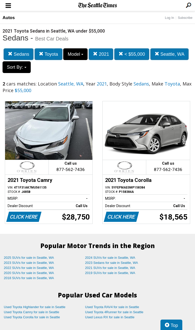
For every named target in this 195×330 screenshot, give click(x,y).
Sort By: (16, 67)
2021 (101, 54)
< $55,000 (132, 54)
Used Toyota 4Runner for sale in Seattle (114, 312)
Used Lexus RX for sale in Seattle (109, 317)
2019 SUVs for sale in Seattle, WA (110, 273)
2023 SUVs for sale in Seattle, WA (29, 263)
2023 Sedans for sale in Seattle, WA (111, 263)
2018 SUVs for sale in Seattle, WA (29, 278)
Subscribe (185, 18)
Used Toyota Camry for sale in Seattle (31, 312)
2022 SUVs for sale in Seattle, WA (29, 268)
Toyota (48, 54)
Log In (169, 18)
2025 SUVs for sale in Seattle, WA (29, 258)
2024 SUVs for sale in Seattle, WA (110, 258)
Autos (9, 17)
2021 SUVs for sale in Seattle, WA (110, 268)
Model (75, 54)
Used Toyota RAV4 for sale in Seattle (112, 307)
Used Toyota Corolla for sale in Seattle (32, 317)
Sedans (18, 54)
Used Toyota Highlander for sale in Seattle (35, 307)
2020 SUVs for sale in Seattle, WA (29, 273)
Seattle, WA (169, 54)
